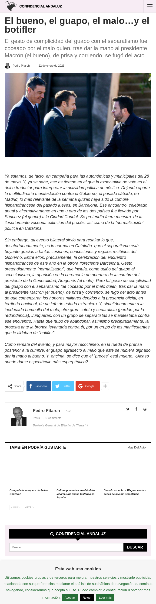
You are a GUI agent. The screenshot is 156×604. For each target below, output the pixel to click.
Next (28, 507)
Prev (15, 507)
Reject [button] (87, 597)
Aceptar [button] (70, 597)
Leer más (105, 597)
